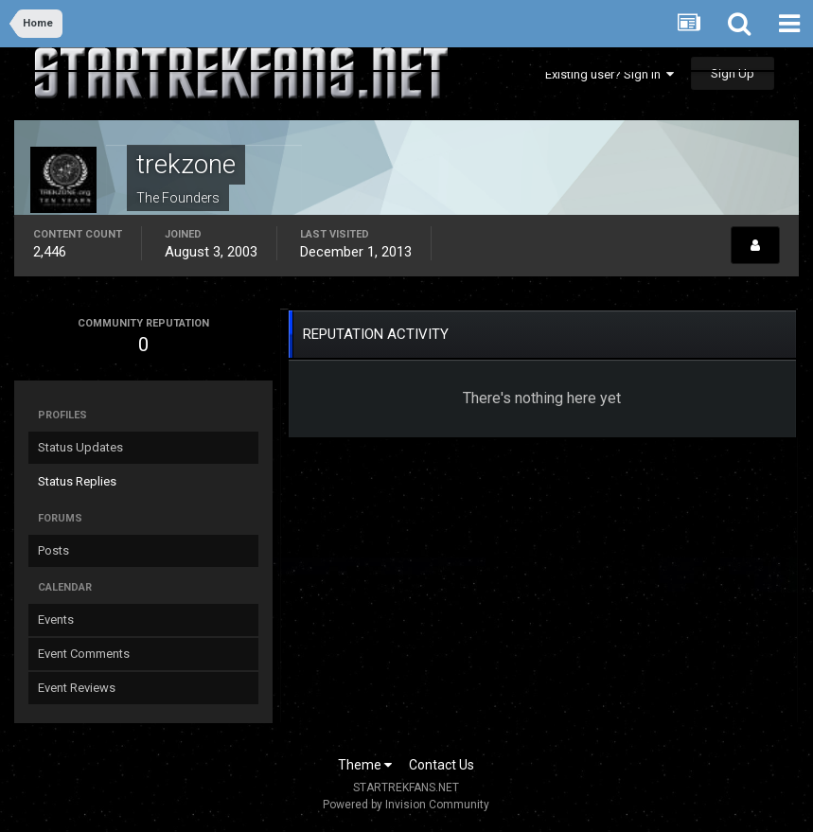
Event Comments (84, 653)
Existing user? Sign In (609, 74)
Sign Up (732, 73)
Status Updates (80, 447)
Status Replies (77, 481)
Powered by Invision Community (406, 804)
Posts (53, 550)
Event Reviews (76, 688)
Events (56, 619)
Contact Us (441, 764)
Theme (365, 764)
